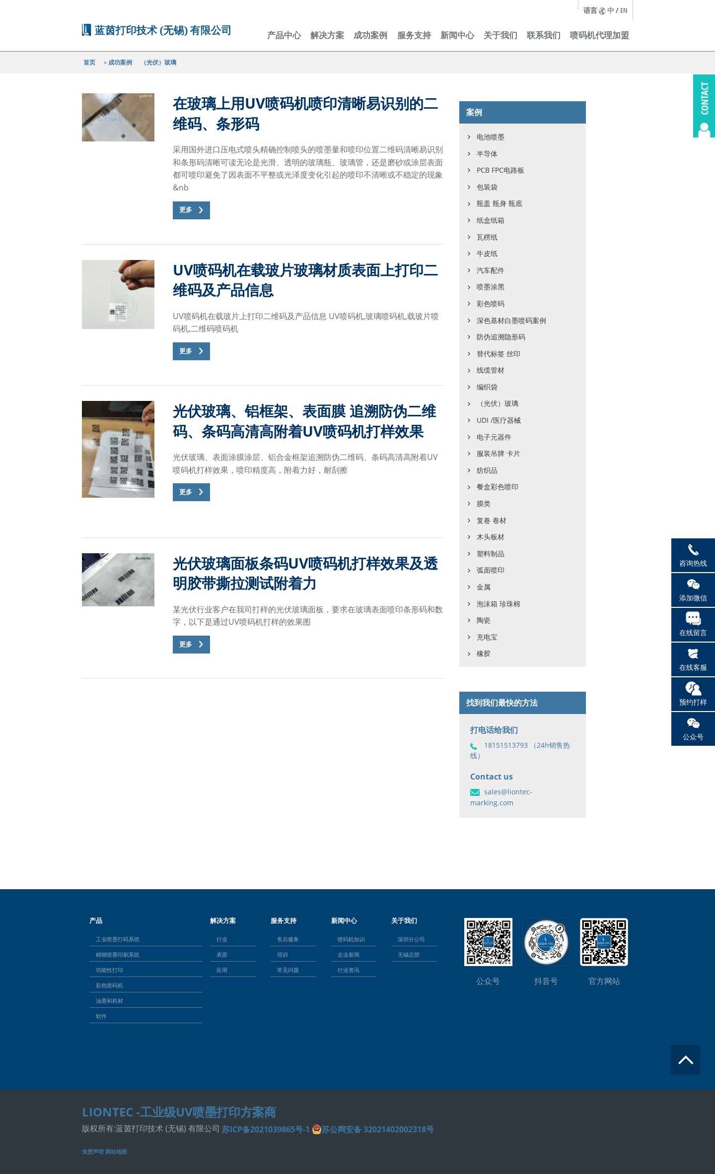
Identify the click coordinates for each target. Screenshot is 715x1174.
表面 (221, 954)
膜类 (484, 503)
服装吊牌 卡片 (498, 453)
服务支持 (414, 35)
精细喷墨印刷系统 (118, 954)
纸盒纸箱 (490, 220)
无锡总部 (409, 954)
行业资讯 (348, 970)
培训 (282, 954)
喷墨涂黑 (490, 286)
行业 (221, 939)
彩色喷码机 (109, 985)
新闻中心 (457, 35)
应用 (221, 970)
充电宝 (487, 637)
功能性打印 (109, 970)
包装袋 (487, 187)
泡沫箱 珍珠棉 (498, 603)
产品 (95, 920)
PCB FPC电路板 (500, 170)
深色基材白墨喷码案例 (511, 320)
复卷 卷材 (491, 520)
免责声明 (93, 1151)
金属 (484, 586)
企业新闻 (348, 954)
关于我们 (500, 35)
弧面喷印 (490, 570)
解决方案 (327, 35)
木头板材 (490, 536)
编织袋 (487, 386)
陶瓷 (484, 620)
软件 (101, 1016)
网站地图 (116, 1151)
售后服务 (288, 939)
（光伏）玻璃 (158, 62)
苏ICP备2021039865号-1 (266, 1129)
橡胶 (484, 653)
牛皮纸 (487, 253)
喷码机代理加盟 (599, 35)
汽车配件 (490, 270)
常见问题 (288, 970)
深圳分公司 (411, 939)
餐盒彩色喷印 (497, 486)
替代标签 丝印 (498, 353)
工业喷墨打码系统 (118, 939)
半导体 (487, 153)
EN (624, 10)
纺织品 (487, 470)
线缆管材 (490, 370)
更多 (185, 209)
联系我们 (544, 35)
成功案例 (370, 35)
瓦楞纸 (487, 237)
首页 (89, 62)
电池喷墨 (490, 136)
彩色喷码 (490, 303)
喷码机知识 (351, 939)
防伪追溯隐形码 (501, 336)
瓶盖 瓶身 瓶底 (499, 203)
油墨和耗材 (109, 1000)
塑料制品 (490, 553)
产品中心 (284, 35)
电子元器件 (494, 437)
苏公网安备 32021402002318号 (378, 1129)
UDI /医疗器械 (499, 420)
